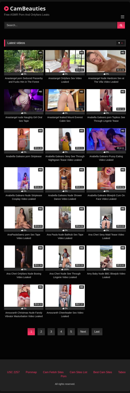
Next (83, 331)
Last (97, 331)
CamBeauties (25, 8)
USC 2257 (13, 372)
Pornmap (31, 372)
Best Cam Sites (102, 372)
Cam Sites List (78, 372)
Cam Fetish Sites (53, 372)
